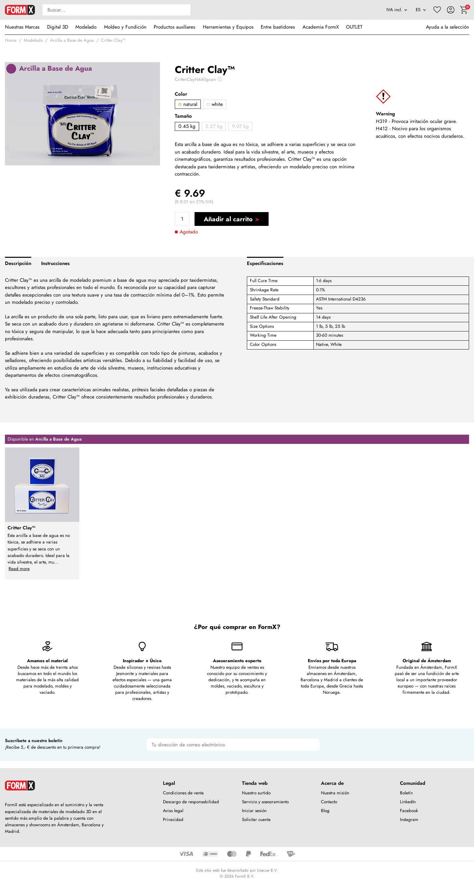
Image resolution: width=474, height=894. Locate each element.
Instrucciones (55, 263)
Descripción (18, 263)
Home (10, 40)
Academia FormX (321, 27)
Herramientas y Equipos (228, 27)
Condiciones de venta (183, 793)
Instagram (409, 819)
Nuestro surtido (256, 793)
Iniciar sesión (254, 811)
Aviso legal (173, 811)
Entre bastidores (278, 27)
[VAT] (397, 10)
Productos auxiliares (174, 27)
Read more (19, 569)
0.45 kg (187, 126)
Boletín (406, 793)
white (215, 104)
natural (187, 104)
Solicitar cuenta (256, 819)
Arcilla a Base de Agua (72, 40)
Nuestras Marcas (22, 27)
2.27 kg (214, 126)
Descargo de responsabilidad (191, 802)
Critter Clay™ (113, 40)
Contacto (329, 802)
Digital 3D (57, 27)
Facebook (409, 811)
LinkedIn (408, 802)
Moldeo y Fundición (125, 27)
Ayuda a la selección (447, 27)
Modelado (85, 27)
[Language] (421, 10)
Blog (325, 811)
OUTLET (354, 27)
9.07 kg (240, 126)
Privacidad (173, 819)
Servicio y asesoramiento (265, 802)
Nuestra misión (335, 793)
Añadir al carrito (228, 219)
